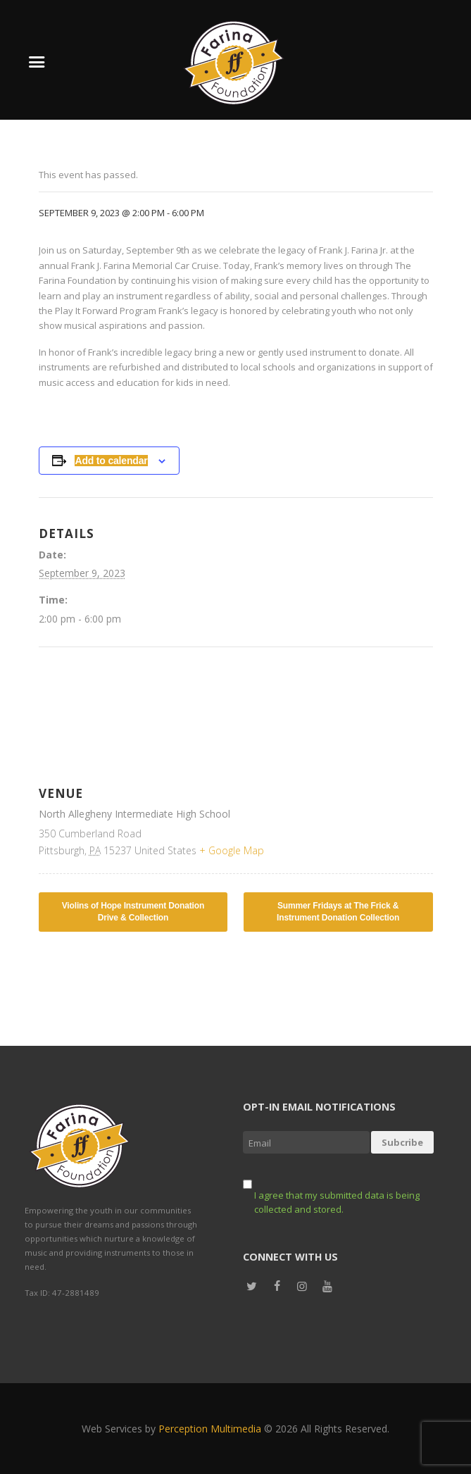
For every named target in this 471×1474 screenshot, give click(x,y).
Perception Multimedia (209, 1428)
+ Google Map (231, 850)
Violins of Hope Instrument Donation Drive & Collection (133, 912)
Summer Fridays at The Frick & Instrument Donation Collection (338, 912)
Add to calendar (111, 460)
